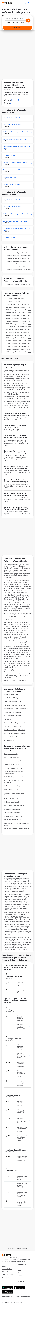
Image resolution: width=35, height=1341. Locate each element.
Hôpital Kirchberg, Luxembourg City (14, 777)
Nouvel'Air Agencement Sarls (12, 715)
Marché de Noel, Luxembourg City (14, 805)
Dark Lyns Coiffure (9, 737)
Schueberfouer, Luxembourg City (13, 812)
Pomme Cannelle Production (12, 712)
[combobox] (17, 19)
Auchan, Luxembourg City (11, 757)
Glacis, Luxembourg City (11, 754)
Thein (16, 708)
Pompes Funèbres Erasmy (11, 694)
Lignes (20, 1267)
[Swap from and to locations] (28, 20)
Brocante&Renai (8, 708)
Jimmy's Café (8, 719)
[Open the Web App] (7, 1292)
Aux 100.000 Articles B (10, 698)
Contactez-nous (6, 1299)
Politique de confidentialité (23, 1296)
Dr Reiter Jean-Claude (10, 730)
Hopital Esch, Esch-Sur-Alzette (13, 809)
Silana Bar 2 (21, 730)
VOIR (29, 253)
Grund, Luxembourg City (11, 798)
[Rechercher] (17, 28)
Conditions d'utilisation (8, 1296)
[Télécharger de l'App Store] (19, 1287)
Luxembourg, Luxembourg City (13, 761)
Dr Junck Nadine (9, 740)
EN (9, 1281)
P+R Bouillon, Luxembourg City (13, 768)
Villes (19, 1278)
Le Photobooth (24, 708)
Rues (19, 1272)
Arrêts (20, 1275)
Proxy (17, 737)
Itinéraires (21, 1281)
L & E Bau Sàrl (8, 726)
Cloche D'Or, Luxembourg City (12, 820)
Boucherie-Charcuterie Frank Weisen (14, 733)
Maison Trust (17, 726)
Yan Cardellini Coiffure (10, 705)
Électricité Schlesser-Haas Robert (14, 701)
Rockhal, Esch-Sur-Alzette (11, 789)
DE (4, 1281)
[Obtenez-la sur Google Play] (7, 1287)
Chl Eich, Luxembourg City (11, 786)
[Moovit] (7, 3)
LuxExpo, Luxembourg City (11, 764)
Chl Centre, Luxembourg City (12, 802)
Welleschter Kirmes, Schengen (13, 816)
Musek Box (21, 705)
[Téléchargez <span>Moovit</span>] (26, 3)
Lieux (19, 1270)
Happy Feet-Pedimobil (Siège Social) (14, 723)
